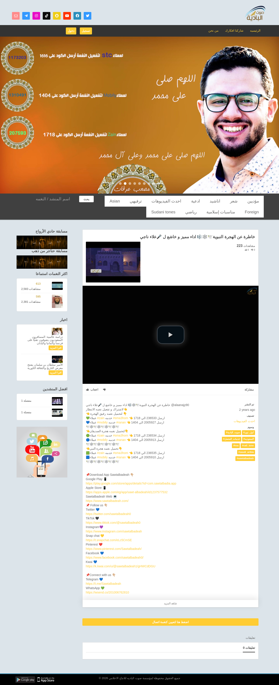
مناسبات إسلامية (125, 201)
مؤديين (256, 201)
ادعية (217, 201)
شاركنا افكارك (235, 30)
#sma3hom (120, 418)
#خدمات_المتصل (231, 439)
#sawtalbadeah (245, 458)
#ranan (121, 422)
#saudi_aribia (246, 452)
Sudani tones (238, 212)
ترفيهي (176, 201)
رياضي (256, 212)
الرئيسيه (255, 30)
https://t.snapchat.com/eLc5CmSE (109, 540)
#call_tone (248, 445)
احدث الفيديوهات (196, 201)
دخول (71, 30)
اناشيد (230, 201)
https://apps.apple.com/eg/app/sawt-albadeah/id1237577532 (127, 492)
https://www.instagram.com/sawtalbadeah (114, 531)
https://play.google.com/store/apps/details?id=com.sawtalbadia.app (131, 483)
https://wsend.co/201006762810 (107, 592)
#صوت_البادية (233, 432)
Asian (161, 201)
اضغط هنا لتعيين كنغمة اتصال (170, 622)
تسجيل (86, 30)
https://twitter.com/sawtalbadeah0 (108, 514)
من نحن (216, 30)
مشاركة (249, 389)
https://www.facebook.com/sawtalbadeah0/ (115, 557)
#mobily (102, 422)
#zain (100, 418)
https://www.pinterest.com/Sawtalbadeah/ (114, 549)
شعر (243, 201)
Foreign (146, 201)
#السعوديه (248, 439)
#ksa (235, 445)
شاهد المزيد (170, 603)
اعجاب (92, 389)
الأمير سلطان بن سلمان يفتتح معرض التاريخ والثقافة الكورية (45, 366)
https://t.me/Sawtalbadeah (103, 583)
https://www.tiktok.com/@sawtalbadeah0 (113, 522)
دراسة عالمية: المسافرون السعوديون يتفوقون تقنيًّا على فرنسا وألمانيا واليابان (45, 340)
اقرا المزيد (55, 347)
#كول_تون (248, 432)
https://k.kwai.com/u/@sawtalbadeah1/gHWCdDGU (120, 566)
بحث (86, 199)
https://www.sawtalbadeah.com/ (107, 501)
